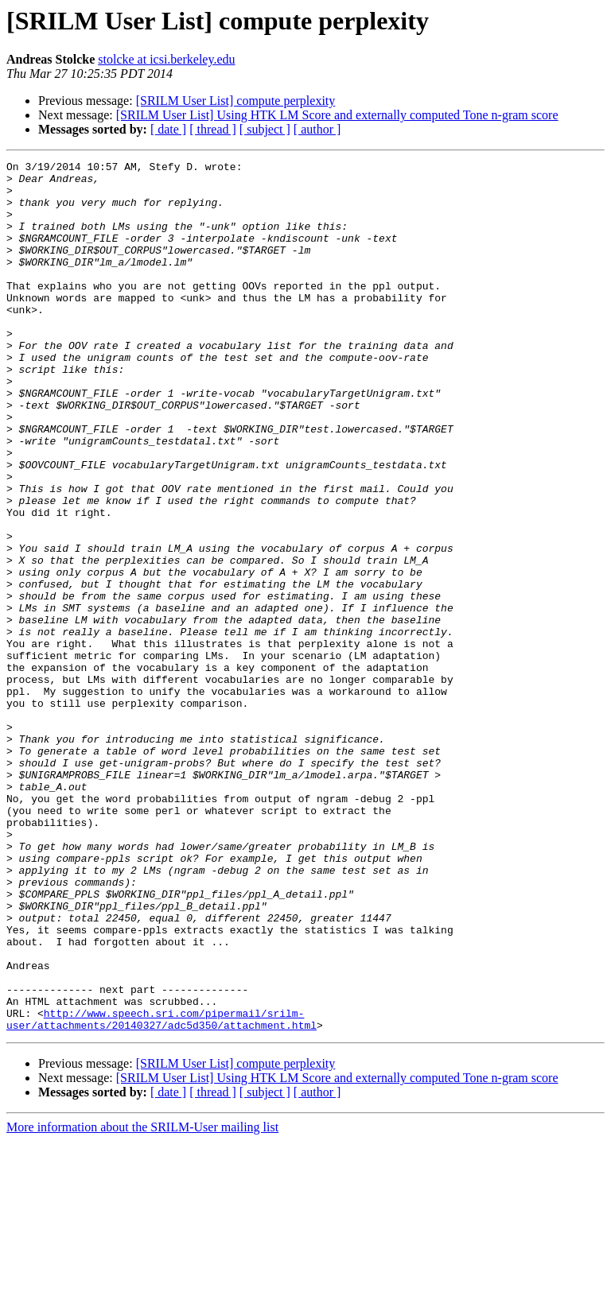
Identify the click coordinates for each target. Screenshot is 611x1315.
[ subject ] (264, 129)
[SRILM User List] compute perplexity (236, 100)
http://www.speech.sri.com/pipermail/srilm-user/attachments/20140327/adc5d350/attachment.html (161, 1191)
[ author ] (317, 129)
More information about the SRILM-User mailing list (142, 1301)
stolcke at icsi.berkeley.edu (166, 59)
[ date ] (168, 129)
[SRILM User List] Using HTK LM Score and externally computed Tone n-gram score (337, 115)
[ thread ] (212, 129)
